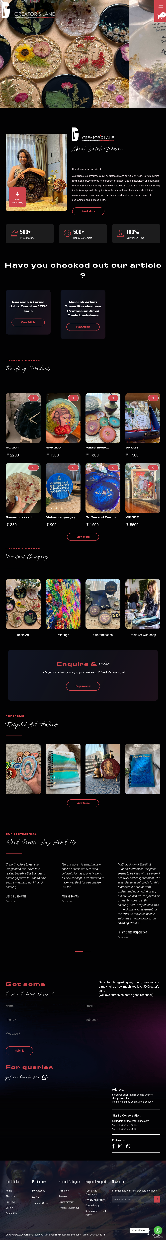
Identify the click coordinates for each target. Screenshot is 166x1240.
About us (10, 1196)
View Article (28, 322)
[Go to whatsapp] (158, 1230)
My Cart (36, 1197)
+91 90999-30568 (126, 1129)
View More (83, 536)
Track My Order (40, 1203)
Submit (19, 1050)
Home (9, 1190)
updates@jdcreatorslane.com (132, 1121)
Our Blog (10, 1202)
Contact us (11, 1213)
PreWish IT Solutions (70, 1234)
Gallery (9, 1207)
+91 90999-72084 (126, 1125)
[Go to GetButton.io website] (158, 1237)
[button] (79, 951)
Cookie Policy (92, 1205)
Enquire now (83, 686)
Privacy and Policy (95, 1200)
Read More (88, 211)
